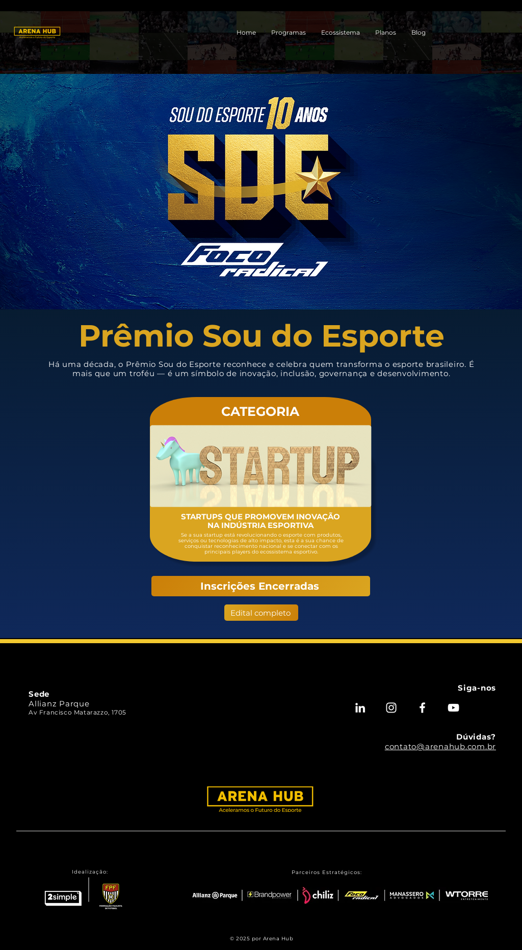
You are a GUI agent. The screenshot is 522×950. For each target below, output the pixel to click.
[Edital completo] (261, 612)
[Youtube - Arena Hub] (453, 708)
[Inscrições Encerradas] (260, 586)
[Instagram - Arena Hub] (391, 708)
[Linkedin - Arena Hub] (360, 708)
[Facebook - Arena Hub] (422, 708)
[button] (289, 32)
